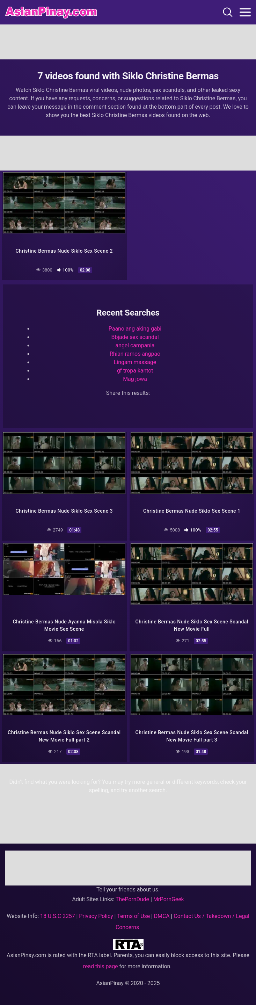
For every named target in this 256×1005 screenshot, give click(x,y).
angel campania (135, 345)
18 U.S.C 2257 (57, 916)
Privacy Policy (96, 916)
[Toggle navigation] (245, 12)
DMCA (162, 916)
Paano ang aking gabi (135, 328)
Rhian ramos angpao (135, 353)
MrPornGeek (168, 899)
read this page (100, 966)
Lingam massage (135, 362)
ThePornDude (132, 899)
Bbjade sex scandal (135, 337)
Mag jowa (135, 379)
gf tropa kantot (135, 370)
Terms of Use (133, 916)
